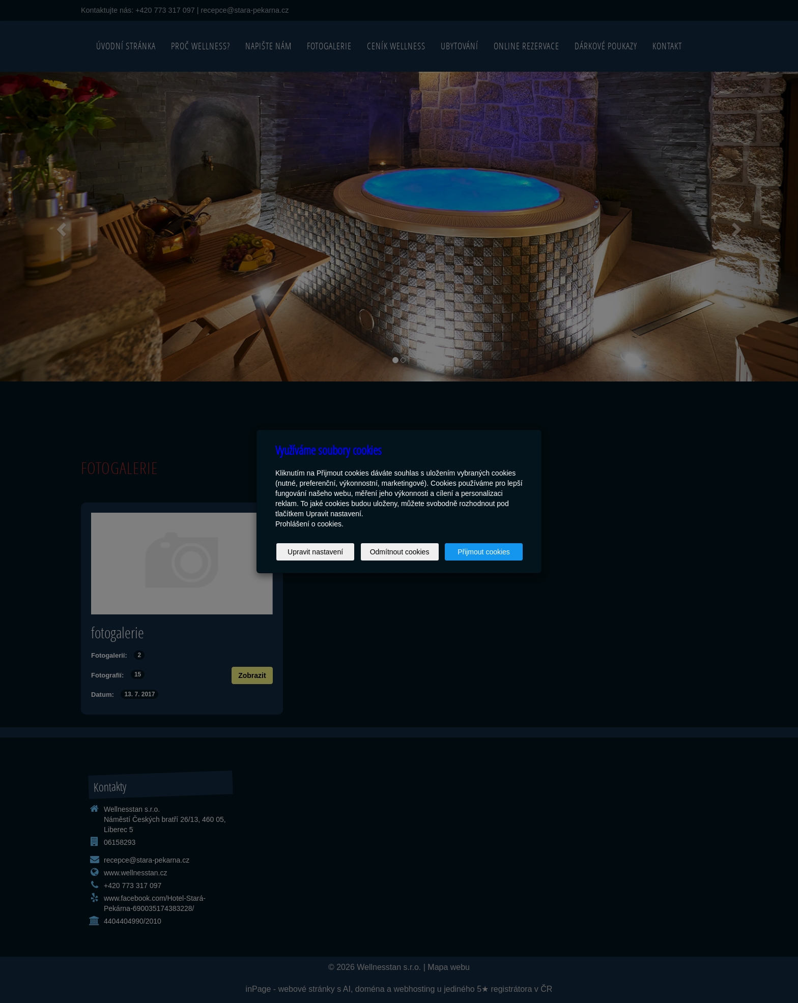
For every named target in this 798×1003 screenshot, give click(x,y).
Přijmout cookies (484, 552)
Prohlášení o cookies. (309, 524)
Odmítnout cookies (400, 552)
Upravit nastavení (315, 552)
